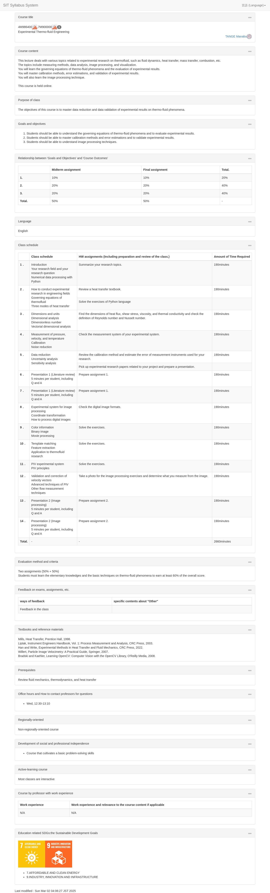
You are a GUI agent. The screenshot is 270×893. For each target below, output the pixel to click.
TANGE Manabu (236, 36)
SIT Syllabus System (20, 5)
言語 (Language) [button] (254, 5)
